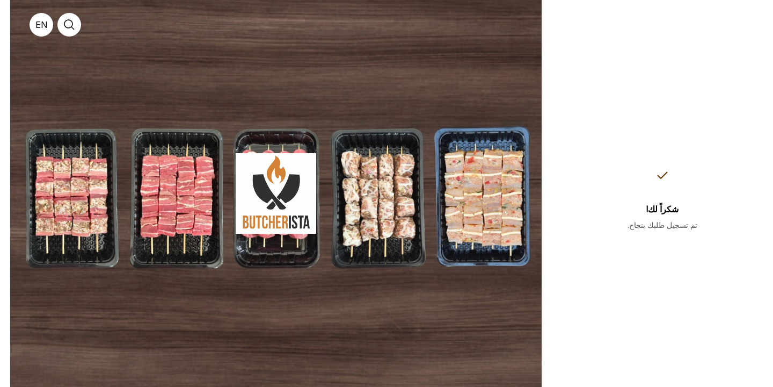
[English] (31, 25)
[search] (59, 25)
